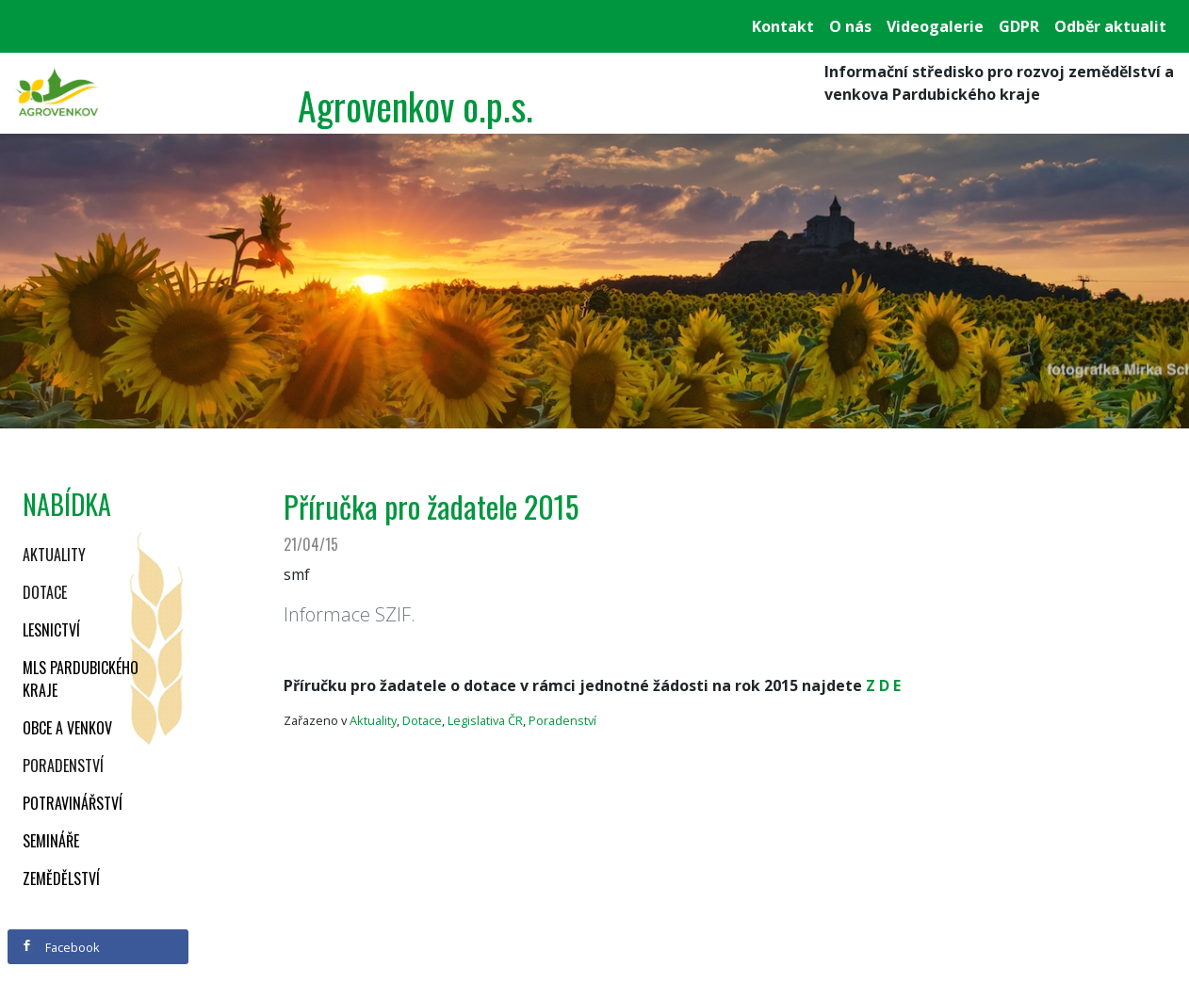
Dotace (45, 592)
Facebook (60, 947)
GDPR (1019, 26)
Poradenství (63, 765)
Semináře (51, 841)
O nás (850, 26)
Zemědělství (61, 878)
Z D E (883, 685)
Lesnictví (51, 630)
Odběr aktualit (1110, 26)
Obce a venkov (67, 728)
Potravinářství (72, 803)
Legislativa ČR (485, 720)
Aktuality (54, 554)
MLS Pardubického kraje (80, 678)
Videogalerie (935, 26)
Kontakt (783, 26)
